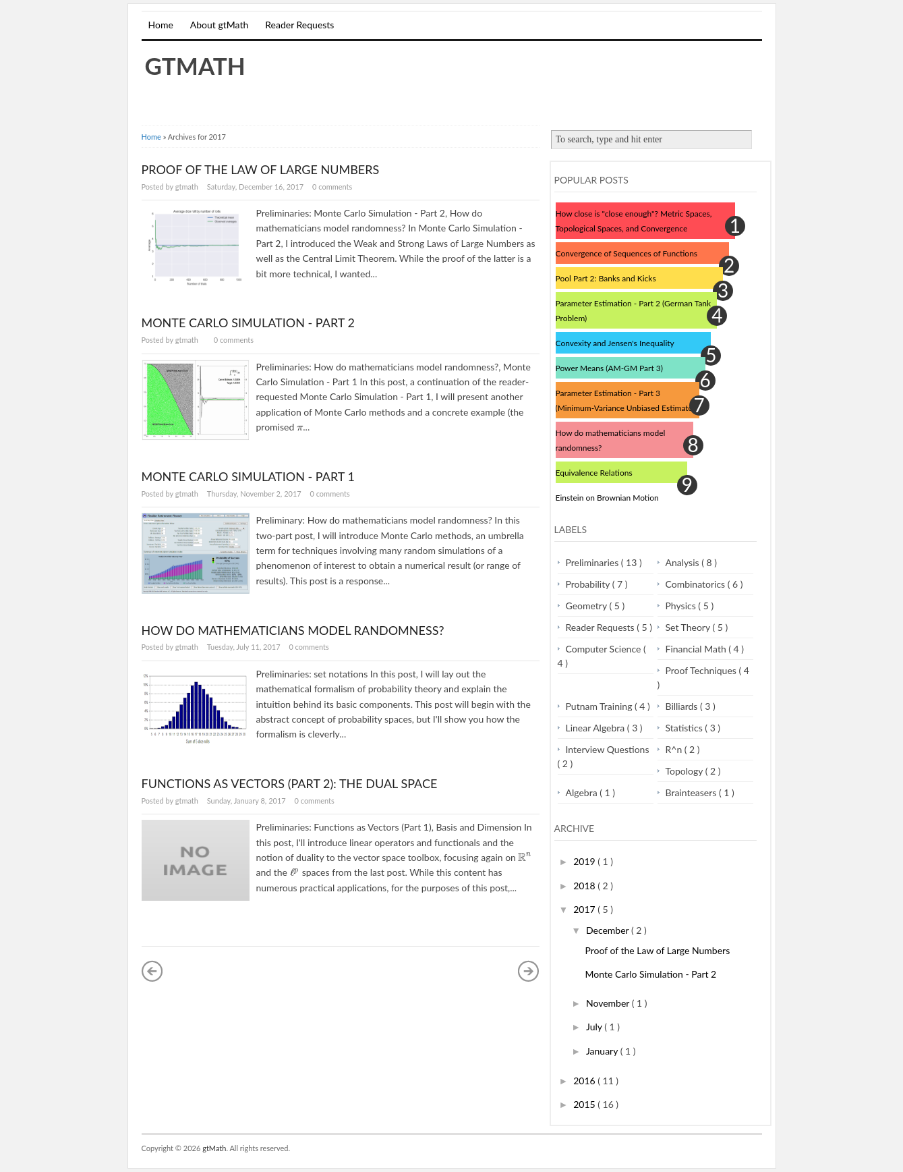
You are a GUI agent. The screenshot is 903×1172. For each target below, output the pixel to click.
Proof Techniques (702, 670)
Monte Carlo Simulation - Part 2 (248, 322)
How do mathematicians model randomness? (293, 630)
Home (160, 24)
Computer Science (604, 648)
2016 (585, 1080)
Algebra (583, 792)
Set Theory (689, 627)
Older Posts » (529, 971)
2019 (585, 861)
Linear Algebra (596, 727)
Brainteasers (692, 792)
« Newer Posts (152, 971)
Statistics (685, 727)
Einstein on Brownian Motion (607, 498)
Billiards (683, 706)
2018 (585, 885)
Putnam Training (600, 706)
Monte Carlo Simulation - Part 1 (248, 476)
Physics (682, 605)
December (608, 930)
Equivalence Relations (594, 473)
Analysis (684, 562)
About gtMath (219, 24)
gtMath (195, 65)
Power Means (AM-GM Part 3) (609, 368)
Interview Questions (607, 749)
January (603, 1051)
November (609, 1003)
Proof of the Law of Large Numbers (261, 169)
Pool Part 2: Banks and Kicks (606, 278)
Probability (589, 584)
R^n (675, 749)
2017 (585, 909)
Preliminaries (593, 562)
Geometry (588, 605)
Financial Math (697, 648)
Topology (685, 771)
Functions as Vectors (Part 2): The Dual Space (290, 783)
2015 (585, 1104)
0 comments (332, 186)
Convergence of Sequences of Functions (627, 253)
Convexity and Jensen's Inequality (615, 343)
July (595, 1026)
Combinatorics (697, 584)
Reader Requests (299, 24)
